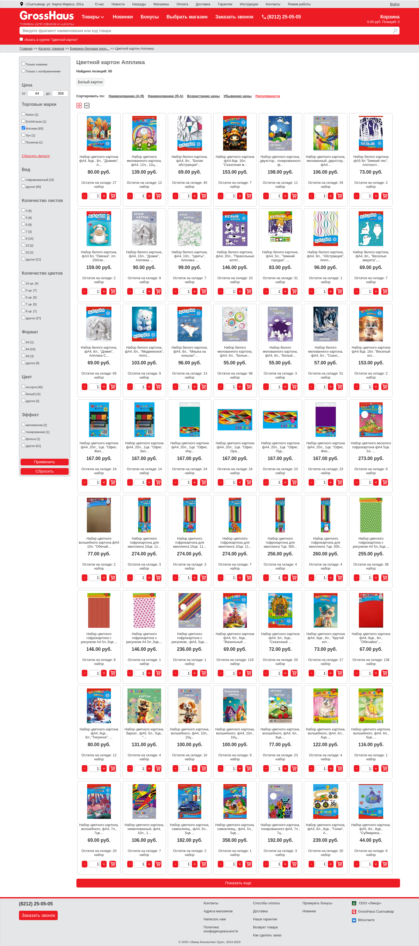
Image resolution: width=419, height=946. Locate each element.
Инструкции (249, 4)
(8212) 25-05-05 (281, 17)
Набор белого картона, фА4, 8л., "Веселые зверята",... (371, 256)
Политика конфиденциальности (221, 929)
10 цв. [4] (32, 283)
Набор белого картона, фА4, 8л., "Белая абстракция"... (190, 161)
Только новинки (37, 64)
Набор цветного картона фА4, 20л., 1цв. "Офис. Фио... (326, 447)
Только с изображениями (43, 71)
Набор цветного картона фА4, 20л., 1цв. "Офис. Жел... (99, 447)
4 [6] (29, 210)
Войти (394, 4)
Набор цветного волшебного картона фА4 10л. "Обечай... (99, 542)
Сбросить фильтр (36, 156)
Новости (118, 4)
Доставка (203, 4)
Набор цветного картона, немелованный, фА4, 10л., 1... (144, 829)
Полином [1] (34, 142)
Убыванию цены (238, 96)
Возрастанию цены (203, 96)
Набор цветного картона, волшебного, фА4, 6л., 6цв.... (280, 733)
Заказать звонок (234, 17)
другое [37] (33, 318)
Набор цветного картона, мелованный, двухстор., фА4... (326, 161)
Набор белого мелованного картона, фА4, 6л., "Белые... (235, 351)
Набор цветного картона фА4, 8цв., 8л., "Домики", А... (99, 161)
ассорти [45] (34, 387)
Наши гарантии (265, 919)
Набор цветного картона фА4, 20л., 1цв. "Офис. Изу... (189, 447)
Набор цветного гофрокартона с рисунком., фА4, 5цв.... (190, 638)
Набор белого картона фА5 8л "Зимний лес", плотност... (371, 161)
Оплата (182, 4)
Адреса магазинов (218, 911)
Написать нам (215, 919)
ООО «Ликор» (366, 903)
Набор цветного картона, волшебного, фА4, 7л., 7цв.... (99, 829)
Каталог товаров (51, 48)
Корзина (389, 17)
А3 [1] (30, 342)
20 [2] (29, 252)
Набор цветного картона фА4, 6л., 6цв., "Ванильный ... (235, 638)
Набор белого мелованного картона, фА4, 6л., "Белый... (280, 351)
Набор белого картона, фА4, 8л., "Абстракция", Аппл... (325, 256)
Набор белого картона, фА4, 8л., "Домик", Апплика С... (99, 351)
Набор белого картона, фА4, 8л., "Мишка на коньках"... (190, 351)
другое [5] (32, 401)
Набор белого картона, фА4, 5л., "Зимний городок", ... (280, 256)
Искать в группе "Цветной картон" (49, 40)
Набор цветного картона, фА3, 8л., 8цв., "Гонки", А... (326, 829)
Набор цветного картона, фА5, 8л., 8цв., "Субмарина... (371, 829)
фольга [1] (33, 439)
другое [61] (33, 445)
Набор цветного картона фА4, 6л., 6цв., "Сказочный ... (280, 638)
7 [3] (29, 231)
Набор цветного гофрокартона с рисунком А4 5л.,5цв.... (371, 542)
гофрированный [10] (40, 179)
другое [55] (33, 186)
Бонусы (150, 17)
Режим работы (299, 4)
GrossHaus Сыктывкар (373, 911)
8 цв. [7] (31, 311)
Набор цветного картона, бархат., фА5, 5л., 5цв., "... (144, 733)
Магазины (161, 4)
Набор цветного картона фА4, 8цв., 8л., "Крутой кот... (326, 638)
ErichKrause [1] (36, 121)
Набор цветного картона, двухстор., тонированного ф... (280, 161)
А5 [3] (30, 356)
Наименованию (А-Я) (126, 96)
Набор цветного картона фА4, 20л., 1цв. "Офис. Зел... (144, 447)
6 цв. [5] (31, 297)
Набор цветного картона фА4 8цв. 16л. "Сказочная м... (235, 161)
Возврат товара (265, 927)
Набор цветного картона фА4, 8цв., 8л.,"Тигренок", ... (99, 733)
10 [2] (29, 245)
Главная (26, 48)
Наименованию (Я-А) (165, 96)
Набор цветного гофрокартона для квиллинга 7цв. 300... (280, 542)
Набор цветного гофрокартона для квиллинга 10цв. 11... (144, 542)
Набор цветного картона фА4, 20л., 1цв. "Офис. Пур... (280, 447)
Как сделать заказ (267, 935)
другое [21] (33, 259)
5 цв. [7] (31, 290)
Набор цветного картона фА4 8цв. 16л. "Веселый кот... (371, 351)
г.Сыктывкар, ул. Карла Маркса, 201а (52, 4)
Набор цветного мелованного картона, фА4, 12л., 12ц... (144, 161)
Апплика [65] (35, 128)
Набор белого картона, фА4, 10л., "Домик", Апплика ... (144, 256)
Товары (93, 17)
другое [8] (32, 363)
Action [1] (32, 114)
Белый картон (90, 82)
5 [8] (29, 217)
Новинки (123, 17)
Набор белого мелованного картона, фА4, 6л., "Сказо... (325, 351)
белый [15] (33, 394)
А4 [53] (30, 349)
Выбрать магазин (187, 17)
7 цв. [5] (31, 304)
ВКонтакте (363, 920)
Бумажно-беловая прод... (89, 48)
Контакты (273, 4)
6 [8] (29, 224)
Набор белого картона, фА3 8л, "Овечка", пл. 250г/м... (99, 256)
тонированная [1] (37, 432)
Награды (139, 4)
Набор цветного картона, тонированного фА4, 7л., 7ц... (280, 829)
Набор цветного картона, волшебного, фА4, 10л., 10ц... (190, 733)
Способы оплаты (266, 903)
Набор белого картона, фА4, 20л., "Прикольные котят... (235, 256)
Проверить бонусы (317, 903)
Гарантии (225, 4)
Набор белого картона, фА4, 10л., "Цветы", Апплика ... (190, 256)
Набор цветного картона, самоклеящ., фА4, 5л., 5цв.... (190, 829)
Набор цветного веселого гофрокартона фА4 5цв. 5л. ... (371, 447)
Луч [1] (30, 135)
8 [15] (29, 238)
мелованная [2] (36, 425)
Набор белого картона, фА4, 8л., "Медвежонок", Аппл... (144, 351)
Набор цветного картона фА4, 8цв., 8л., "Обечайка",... (371, 638)
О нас (99, 4)
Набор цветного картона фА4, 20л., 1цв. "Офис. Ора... (235, 447)
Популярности (267, 96)
